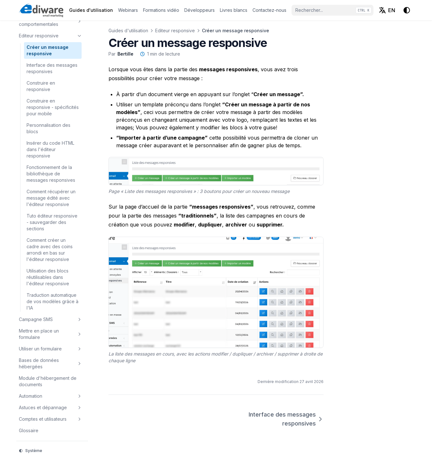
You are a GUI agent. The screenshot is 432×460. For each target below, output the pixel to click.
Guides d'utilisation (128, 30)
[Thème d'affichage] (406, 10)
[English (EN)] (387, 10)
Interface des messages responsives (286, 419)
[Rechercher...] (332, 10)
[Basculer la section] (79, 21)
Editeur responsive (175, 30)
